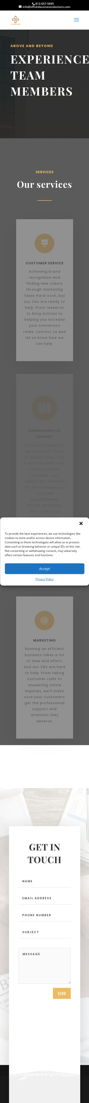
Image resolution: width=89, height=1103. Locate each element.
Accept (44, 568)
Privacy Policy (44, 579)
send (62, 995)
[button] (81, 524)
